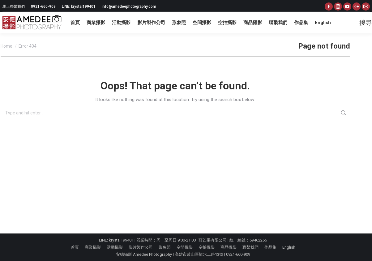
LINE (65, 6)
